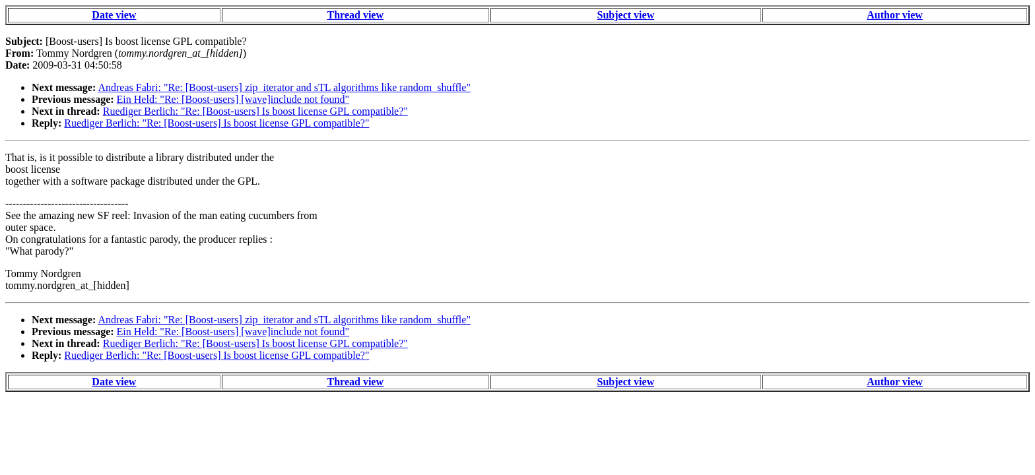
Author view (895, 14)
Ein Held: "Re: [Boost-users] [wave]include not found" (233, 99)
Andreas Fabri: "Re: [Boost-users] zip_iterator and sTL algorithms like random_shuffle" (284, 87)
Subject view (626, 14)
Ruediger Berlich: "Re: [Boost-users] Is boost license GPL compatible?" (255, 111)
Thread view (355, 14)
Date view (114, 14)
